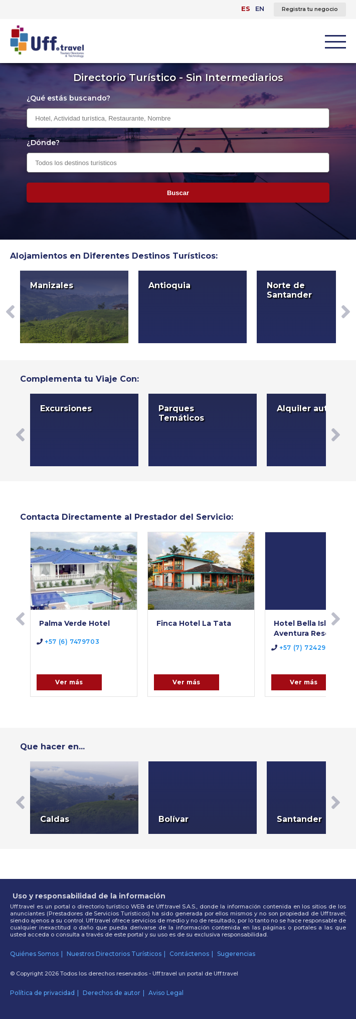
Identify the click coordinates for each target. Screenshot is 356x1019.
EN (259, 9)
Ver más (69, 682)
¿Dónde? (43, 142)
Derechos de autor (111, 992)
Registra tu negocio (310, 9)
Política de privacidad (42, 992)
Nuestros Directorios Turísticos (114, 953)
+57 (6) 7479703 (68, 641)
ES (245, 9)
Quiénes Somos (34, 953)
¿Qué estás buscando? (68, 98)
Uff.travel (226, 973)
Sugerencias (236, 953)
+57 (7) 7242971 (302, 647)
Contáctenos (189, 953)
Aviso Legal (166, 992)
